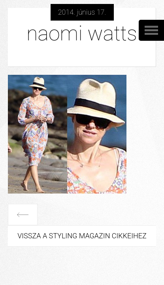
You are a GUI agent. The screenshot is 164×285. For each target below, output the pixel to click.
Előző (23, 214)
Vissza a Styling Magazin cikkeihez (82, 236)
